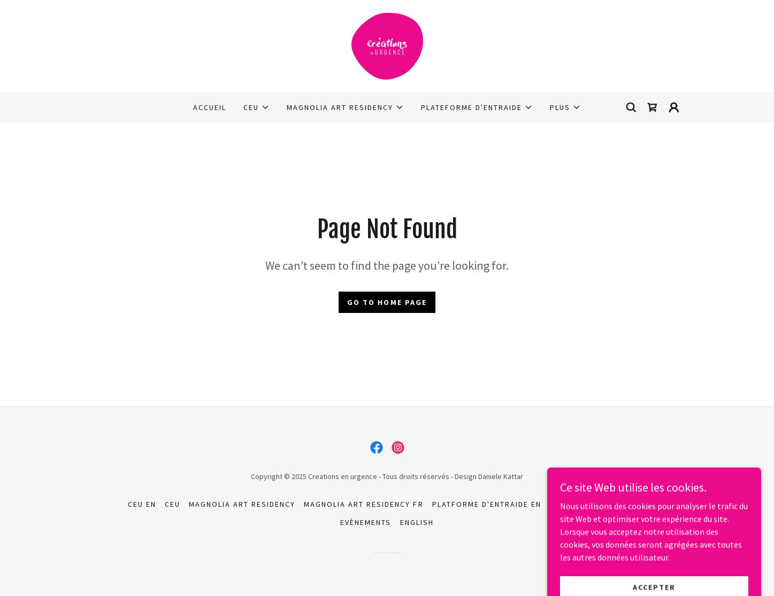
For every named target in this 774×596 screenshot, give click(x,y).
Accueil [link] (209, 107)
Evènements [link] (365, 522)
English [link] (417, 522)
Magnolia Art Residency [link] (242, 504)
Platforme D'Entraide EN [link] (486, 504)
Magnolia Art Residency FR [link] (363, 504)
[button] (256, 107)
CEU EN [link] (142, 504)
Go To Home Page (386, 302)
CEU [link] (172, 504)
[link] (387, 45)
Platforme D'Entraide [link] (598, 504)
